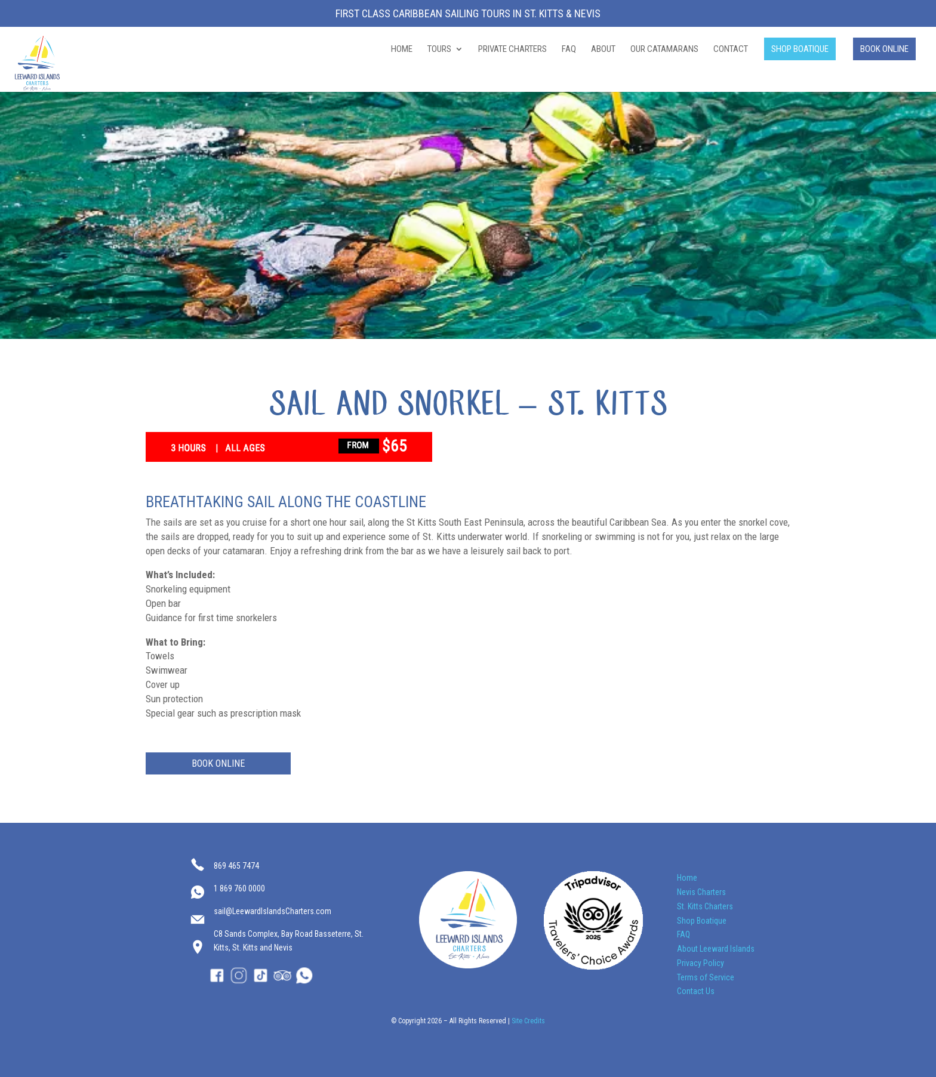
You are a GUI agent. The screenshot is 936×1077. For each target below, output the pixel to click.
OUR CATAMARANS (664, 49)
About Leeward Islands (716, 948)
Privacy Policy (700, 963)
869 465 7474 (236, 866)
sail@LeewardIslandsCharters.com (272, 911)
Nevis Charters (701, 892)
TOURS (439, 49)
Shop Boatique (701, 920)
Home (687, 877)
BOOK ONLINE (884, 49)
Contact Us (696, 991)
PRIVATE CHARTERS (512, 49)
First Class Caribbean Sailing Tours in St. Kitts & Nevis (468, 14)
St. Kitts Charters (705, 906)
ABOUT (603, 49)
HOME (401, 49)
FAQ (569, 49)
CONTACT (730, 49)
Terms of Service (705, 977)
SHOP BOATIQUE (800, 49)
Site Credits (528, 1021)
